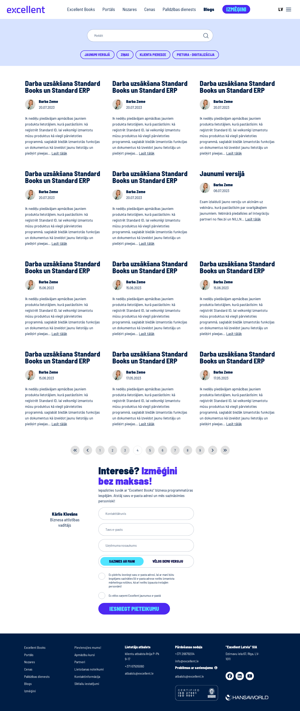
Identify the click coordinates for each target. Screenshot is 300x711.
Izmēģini (236, 9)
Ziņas (125, 55)
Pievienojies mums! (87, 647)
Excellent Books (81, 9)
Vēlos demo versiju (167, 561)
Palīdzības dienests (179, 9)
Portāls (108, 9)
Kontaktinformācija (87, 676)
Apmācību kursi (84, 655)
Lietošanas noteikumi (89, 669)
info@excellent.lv (187, 661)
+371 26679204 (185, 654)
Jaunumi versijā (97, 55)
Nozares (130, 9)
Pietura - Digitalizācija (196, 55)
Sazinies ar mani (122, 561)
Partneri (79, 662)
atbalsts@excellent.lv (139, 673)
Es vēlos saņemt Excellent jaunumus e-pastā (135, 595)
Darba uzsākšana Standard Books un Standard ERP (62, 86)
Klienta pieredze (153, 55)
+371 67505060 (134, 666)
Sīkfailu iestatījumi (86, 684)
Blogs (209, 9)
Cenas (149, 9)
